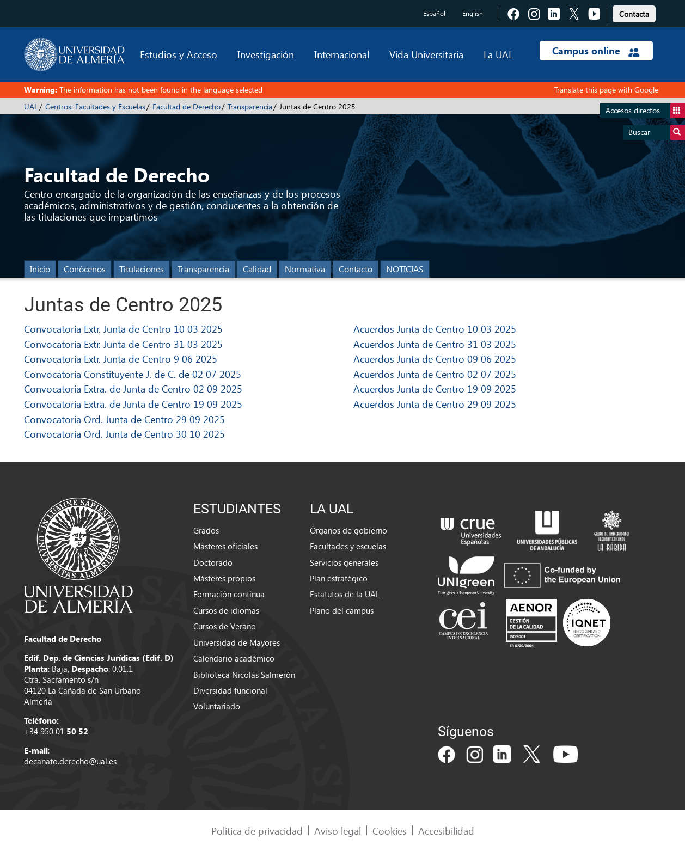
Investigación (265, 54)
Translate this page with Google (606, 89)
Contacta (634, 14)
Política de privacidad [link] (257, 830)
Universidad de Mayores (236, 642)
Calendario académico (233, 658)
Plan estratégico (339, 578)
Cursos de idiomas (226, 610)
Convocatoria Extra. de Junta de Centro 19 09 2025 (133, 404)
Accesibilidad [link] (446, 830)
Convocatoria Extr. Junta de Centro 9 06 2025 (120, 358)
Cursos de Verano (224, 626)
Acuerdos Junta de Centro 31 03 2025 (434, 344)
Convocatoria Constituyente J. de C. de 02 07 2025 (132, 374)
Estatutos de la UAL (345, 594)
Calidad (257, 268)
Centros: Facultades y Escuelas (95, 106)
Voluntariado (216, 706)
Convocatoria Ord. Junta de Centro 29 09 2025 (124, 419)
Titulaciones (141, 268)
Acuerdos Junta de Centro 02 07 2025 (434, 374)
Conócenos (85, 268)
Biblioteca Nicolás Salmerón (244, 674)
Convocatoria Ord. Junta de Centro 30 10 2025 (124, 433)
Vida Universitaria (426, 54)
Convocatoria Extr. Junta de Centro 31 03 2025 (123, 344)
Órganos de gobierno (348, 530)
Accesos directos (645, 110)
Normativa (305, 268)
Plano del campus (342, 610)
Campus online (596, 50)
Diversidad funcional (230, 690)
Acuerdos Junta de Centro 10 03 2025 (434, 328)
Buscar (656, 132)
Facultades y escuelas (348, 546)
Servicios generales (344, 562)
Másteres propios (224, 578)
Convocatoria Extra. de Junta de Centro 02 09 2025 (133, 388)
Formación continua (229, 594)
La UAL (498, 54)
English (472, 13)
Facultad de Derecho (186, 106)
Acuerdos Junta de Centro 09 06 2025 (434, 358)
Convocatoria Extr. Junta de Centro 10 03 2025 (123, 328)
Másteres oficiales (225, 546)
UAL (31, 106)
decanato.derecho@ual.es (70, 761)
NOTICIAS (405, 268)
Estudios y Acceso (178, 54)
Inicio (40, 268)
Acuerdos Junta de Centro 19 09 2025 (434, 388)
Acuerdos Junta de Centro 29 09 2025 (434, 404)
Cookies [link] (389, 830)
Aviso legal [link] (337, 830)
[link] (634, 12)
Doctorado (213, 562)
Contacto (355, 268)
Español (434, 13)
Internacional (341, 54)
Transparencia (250, 106)
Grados (206, 530)
